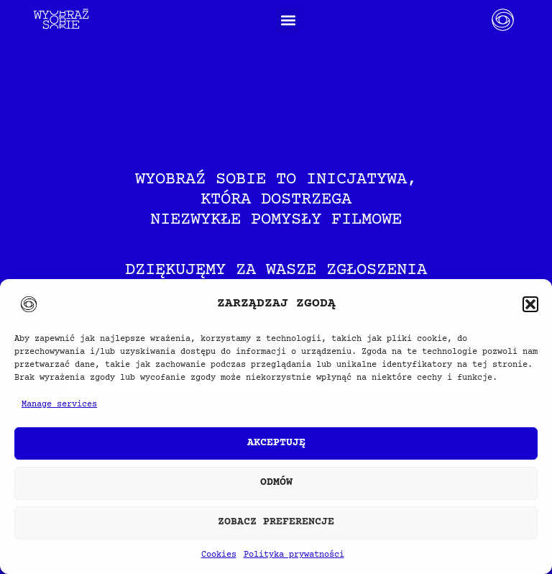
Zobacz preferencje (276, 522)
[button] (530, 304)
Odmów (276, 482)
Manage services (59, 404)
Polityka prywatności (294, 555)
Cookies (218, 555)
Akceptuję (276, 443)
